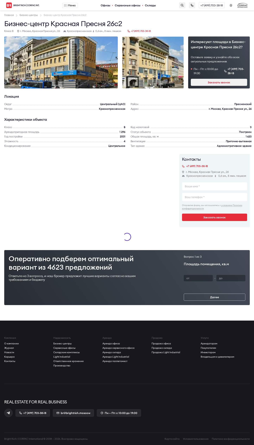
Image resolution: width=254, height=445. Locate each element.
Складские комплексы (66, 352)
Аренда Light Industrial (115, 356)
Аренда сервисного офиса (118, 347)
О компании (11, 343)
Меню (70, 5)
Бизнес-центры (62, 343)
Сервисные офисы (127, 5)
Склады (150, 5)
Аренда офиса (111, 343)
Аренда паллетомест (114, 361)
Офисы (105, 5)
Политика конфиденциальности (231, 438)
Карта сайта (172, 438)
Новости (9, 352)
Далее (214, 297)
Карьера (9, 356)
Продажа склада (162, 347)
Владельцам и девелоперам (217, 356)
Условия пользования (195, 438)
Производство (61, 365)
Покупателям (208, 347)
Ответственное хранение (68, 361)
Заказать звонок (192, 5)
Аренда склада (111, 352)
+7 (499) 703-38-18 (211, 5)
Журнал (9, 347)
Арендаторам (209, 343)
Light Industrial (61, 356)
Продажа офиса (161, 343)
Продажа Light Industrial (166, 352)
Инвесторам (208, 352)
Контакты (9, 361)
